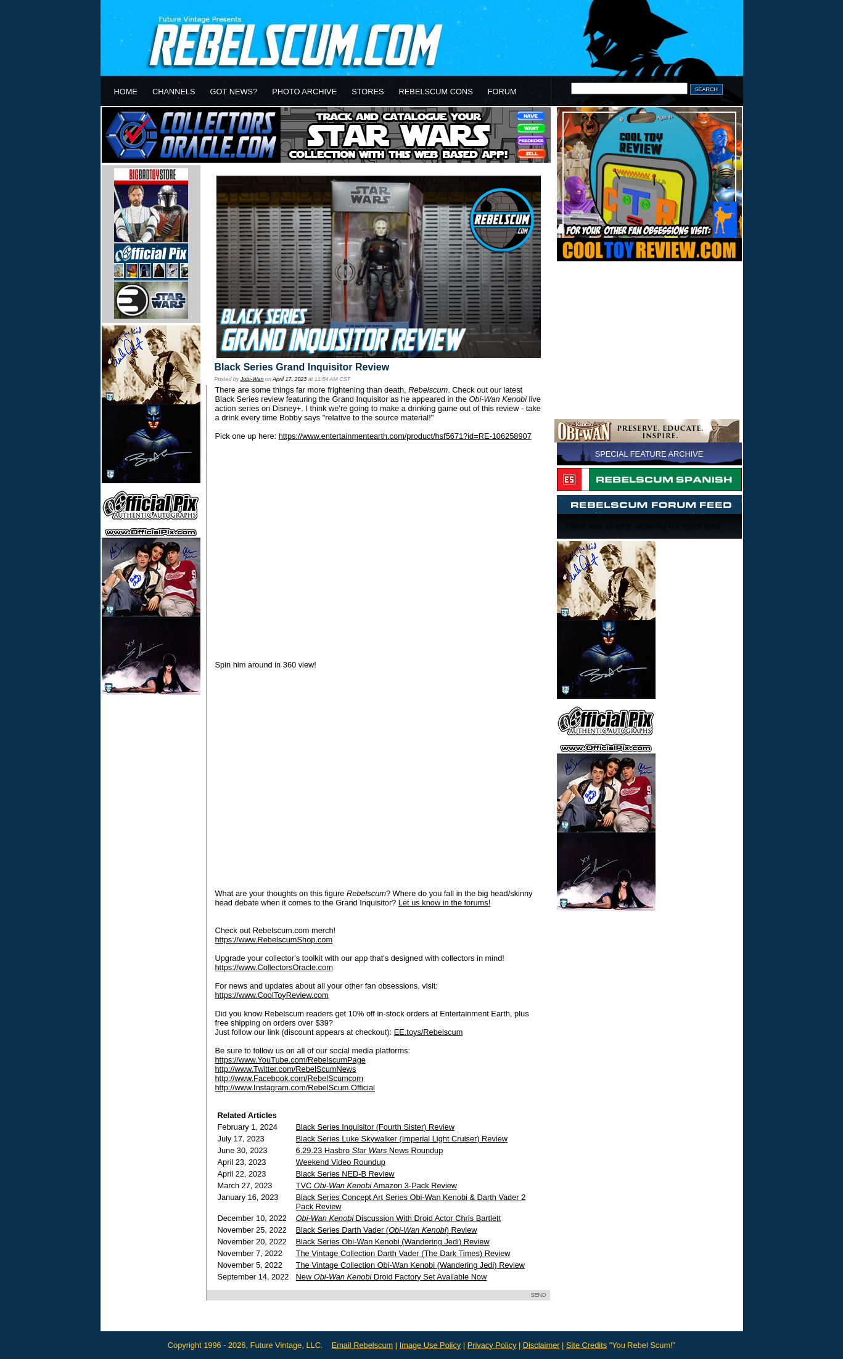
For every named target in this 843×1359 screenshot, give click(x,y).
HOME (126, 91)
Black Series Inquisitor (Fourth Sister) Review (375, 1127)
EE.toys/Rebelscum (428, 1032)
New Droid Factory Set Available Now (391, 1276)
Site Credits (586, 1345)
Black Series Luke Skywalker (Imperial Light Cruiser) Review (402, 1138)
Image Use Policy (430, 1345)
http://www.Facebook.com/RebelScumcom (289, 1078)
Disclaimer (541, 1345)
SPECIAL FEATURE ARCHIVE (649, 454)
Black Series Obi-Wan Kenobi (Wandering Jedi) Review (393, 1241)
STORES (368, 91)
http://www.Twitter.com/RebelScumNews (285, 1069)
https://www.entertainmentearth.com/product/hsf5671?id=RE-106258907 (405, 436)
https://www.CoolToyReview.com (272, 995)
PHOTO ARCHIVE (304, 91)
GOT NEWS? (234, 91)
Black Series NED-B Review (345, 1173)
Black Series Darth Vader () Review (386, 1230)
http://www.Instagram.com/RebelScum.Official (295, 1087)
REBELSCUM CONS (436, 91)
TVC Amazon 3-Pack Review (377, 1185)
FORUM (502, 91)
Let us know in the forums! (444, 902)
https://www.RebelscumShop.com (274, 939)
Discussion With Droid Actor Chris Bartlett (398, 1218)
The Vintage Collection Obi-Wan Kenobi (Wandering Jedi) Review (410, 1265)
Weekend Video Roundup (340, 1162)
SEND (538, 1295)
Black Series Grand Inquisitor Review (302, 367)
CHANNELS (173, 91)
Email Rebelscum (362, 1345)
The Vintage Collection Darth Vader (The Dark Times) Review (403, 1253)
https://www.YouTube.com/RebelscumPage (290, 1059)
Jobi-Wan (252, 379)
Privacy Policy (492, 1345)
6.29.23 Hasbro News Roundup (369, 1150)
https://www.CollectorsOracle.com (274, 967)
